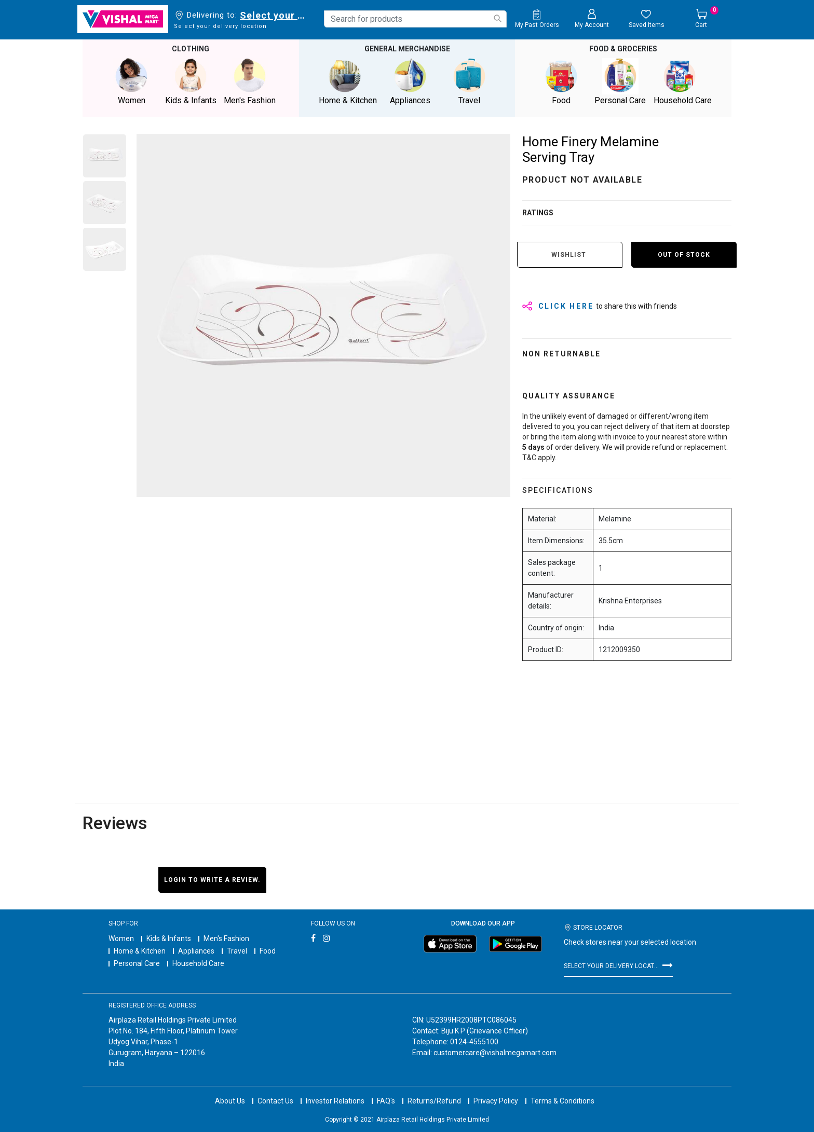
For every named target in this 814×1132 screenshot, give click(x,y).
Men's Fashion (226, 938)
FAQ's (386, 1101)
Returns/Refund (434, 1101)
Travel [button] (469, 81)
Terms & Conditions (562, 1101)
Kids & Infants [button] (190, 81)
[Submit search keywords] (497, 18)
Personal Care (137, 963)
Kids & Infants (168, 938)
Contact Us (275, 1101)
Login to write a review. (212, 879)
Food (268, 951)
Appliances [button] (410, 81)
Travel (237, 951)
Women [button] (131, 81)
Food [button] (561, 81)
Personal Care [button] (620, 81)
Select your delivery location (274, 15)
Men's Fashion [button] (250, 81)
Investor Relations (335, 1101)
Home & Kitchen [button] (348, 81)
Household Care (198, 963)
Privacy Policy (495, 1101)
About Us (230, 1101)
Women (121, 938)
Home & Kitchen (140, 951)
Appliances (196, 951)
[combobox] (415, 18)
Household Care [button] (683, 81)
